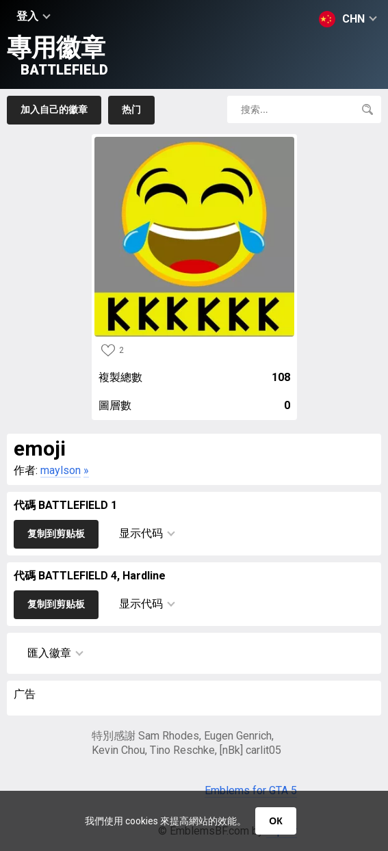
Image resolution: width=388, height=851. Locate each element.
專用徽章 (57, 56)
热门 (131, 109)
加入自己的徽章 (54, 109)
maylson (60, 470)
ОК (275, 820)
